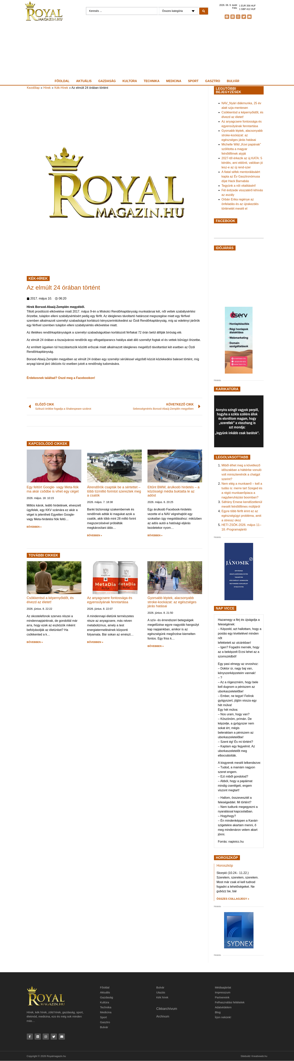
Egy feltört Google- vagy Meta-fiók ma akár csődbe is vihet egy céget (53, 489)
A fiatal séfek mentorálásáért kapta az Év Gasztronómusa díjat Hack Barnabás (241, 176)
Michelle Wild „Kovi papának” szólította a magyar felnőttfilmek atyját (241, 149)
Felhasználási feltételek (230, 1002)
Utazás (160, 992)
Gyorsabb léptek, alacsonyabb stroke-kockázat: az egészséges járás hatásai (171, 602)
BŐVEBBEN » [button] (34, 527)
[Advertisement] (147, 50)
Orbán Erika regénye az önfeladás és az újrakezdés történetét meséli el (240, 204)
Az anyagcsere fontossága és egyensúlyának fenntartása (109, 600)
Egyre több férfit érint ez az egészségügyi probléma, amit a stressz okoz (241, 516)
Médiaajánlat (223, 987)
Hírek (47, 87)
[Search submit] (203, 11)
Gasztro (212, 81)
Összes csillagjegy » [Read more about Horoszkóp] (233, 898)
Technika (152, 81)
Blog (218, 1012)
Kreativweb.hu (259, 1056)
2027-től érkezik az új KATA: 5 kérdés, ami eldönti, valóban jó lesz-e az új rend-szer (242, 163)
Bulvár (233, 81)
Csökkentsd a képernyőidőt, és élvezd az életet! (50, 600)
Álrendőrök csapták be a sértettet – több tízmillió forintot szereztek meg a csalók (114, 491)
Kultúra (129, 81)
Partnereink (222, 997)
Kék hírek (162, 997)
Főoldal (62, 81)
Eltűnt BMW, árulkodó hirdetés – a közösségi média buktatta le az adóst (173, 491)
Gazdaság (107, 81)
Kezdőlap (33, 87)
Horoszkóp (225, 865)
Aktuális (84, 81)
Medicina (173, 81)
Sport (193, 81)
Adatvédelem (223, 1007)
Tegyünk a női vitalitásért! (239, 185)
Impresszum (223, 992)
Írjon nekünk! (223, 1017)
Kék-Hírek (61, 87)
